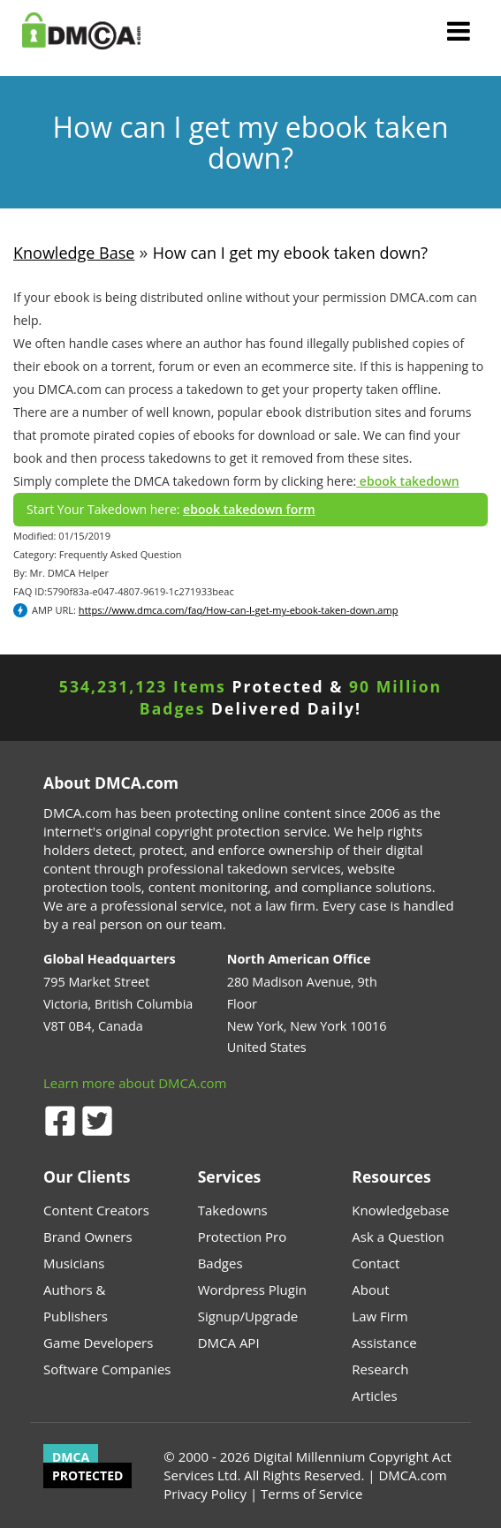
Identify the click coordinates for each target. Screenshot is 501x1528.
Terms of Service (311, 1493)
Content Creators (96, 1210)
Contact (375, 1263)
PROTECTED (87, 1475)
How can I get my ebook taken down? (290, 252)
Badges (220, 1263)
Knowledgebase (400, 1210)
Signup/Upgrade (248, 1316)
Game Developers (98, 1342)
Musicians (73, 1263)
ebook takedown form (249, 509)
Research (380, 1369)
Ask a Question (398, 1236)
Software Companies (107, 1369)
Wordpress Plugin (252, 1289)
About (370, 1289)
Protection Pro (242, 1236)
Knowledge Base (73, 252)
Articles (374, 1395)
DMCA (70, 1457)
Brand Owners (88, 1236)
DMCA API (229, 1342)
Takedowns (233, 1210)
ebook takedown (407, 481)
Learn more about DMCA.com (135, 1083)
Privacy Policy (205, 1493)
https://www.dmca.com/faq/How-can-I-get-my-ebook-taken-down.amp (239, 609)
